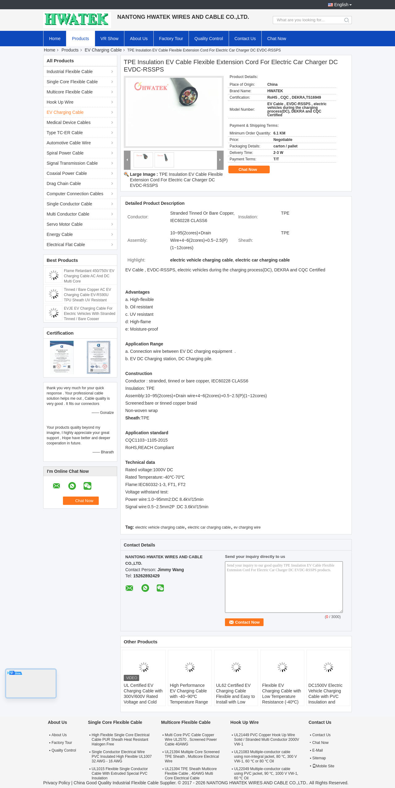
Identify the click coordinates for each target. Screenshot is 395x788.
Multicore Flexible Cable (70, 91)
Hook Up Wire (60, 102)
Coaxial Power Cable (67, 173)
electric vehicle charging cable (160, 527)
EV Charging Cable (103, 50)
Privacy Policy (56, 782)
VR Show (109, 38)
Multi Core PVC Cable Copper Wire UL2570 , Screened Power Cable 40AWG (191, 739)
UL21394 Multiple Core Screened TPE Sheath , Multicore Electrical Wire (192, 756)
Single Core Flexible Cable (72, 81)
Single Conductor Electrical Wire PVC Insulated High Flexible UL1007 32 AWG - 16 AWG (122, 756)
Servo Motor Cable (65, 224)
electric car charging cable (209, 527)
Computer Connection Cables (75, 193)
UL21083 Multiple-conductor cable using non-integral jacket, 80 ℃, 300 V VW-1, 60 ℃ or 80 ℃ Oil (265, 756)
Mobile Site (323, 766)
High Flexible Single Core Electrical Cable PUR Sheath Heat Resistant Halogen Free (120, 739)
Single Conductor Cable (69, 203)
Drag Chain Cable (64, 183)
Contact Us (245, 38)
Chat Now (276, 38)
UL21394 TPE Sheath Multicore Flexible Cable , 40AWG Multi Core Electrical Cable (191, 773)
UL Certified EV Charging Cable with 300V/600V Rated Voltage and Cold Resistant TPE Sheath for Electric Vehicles (143, 702)
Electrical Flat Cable (66, 244)
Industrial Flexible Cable (70, 71)
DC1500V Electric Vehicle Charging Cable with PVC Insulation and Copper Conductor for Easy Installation (327, 699)
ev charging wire (247, 527)
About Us (139, 38)
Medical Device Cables (68, 122)
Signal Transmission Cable (72, 163)
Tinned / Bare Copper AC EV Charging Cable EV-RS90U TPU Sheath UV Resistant (87, 294)
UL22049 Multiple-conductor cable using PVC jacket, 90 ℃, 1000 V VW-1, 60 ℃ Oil (266, 773)
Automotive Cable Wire (69, 142)
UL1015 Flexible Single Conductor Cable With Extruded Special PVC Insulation (120, 773)
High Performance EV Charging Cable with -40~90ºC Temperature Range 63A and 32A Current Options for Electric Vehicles (190, 702)
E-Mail (317, 750)
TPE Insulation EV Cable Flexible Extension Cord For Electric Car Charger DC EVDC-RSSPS (176, 180)
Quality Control (208, 38)
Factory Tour (171, 38)
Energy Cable (60, 234)
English (341, 4)
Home (54, 38)
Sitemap (319, 758)
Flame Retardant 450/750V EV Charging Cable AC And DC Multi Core (89, 276)
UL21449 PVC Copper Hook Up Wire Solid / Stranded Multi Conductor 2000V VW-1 (266, 739)
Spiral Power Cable (65, 153)
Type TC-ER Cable (65, 132)
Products (80, 38)
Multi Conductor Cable (68, 214)
